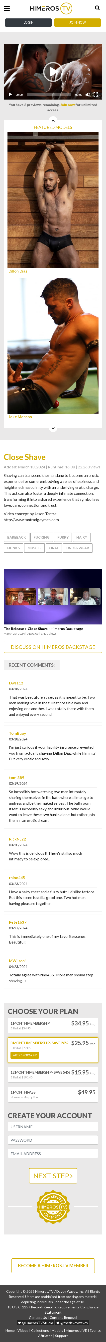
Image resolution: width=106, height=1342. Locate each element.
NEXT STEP (53, 1176)
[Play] (10, 94)
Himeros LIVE (76, 1330)
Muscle (34, 548)
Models (57, 1330)
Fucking (42, 537)
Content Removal (63, 1317)
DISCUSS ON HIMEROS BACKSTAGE (53, 647)
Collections (40, 1330)
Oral (54, 548)
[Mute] (87, 94)
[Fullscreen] (95, 94)
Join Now (77, 22)
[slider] (49, 94)
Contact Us (38, 1317)
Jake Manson (20, 417)
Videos (22, 1330)
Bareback (16, 537)
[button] (53, 72)
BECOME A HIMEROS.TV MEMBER (53, 1265)
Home (10, 1330)
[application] (53, 72)
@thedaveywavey (72, 1323)
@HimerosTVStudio (35, 1323)
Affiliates (45, 1336)
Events (95, 1330)
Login (28, 22)
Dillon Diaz (17, 271)
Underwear (77, 548)
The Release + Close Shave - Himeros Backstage (43, 628)
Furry (63, 537)
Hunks (13, 548)
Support (61, 1336)
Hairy (81, 537)
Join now (67, 105)
